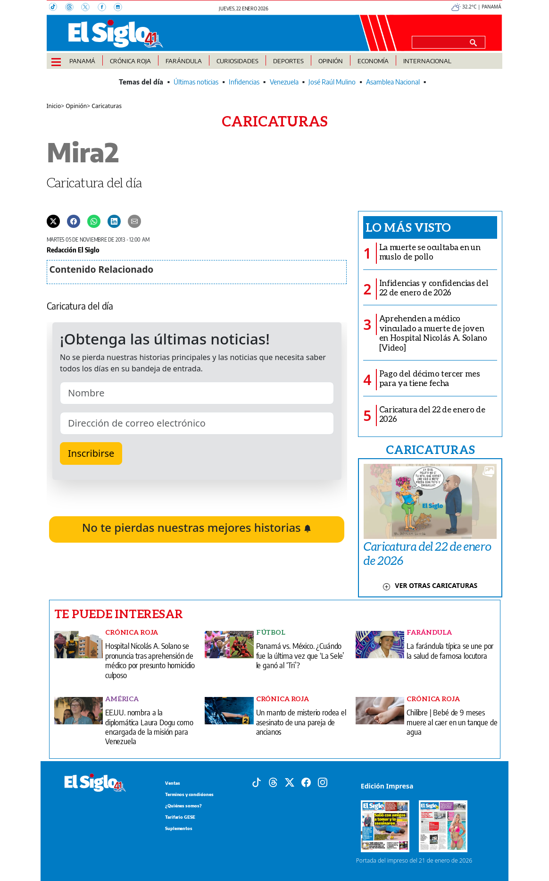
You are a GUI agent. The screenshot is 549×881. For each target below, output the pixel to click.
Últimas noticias (196, 82)
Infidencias (244, 82)
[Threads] (73, 8)
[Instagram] (121, 8)
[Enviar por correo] (134, 221)
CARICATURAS (430, 449)
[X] (89, 8)
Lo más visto (408, 227)
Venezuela (284, 82)
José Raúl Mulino (332, 82)
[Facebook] (106, 8)
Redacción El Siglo (73, 249)
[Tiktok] (256, 782)
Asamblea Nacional (393, 82)
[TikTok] (57, 8)
